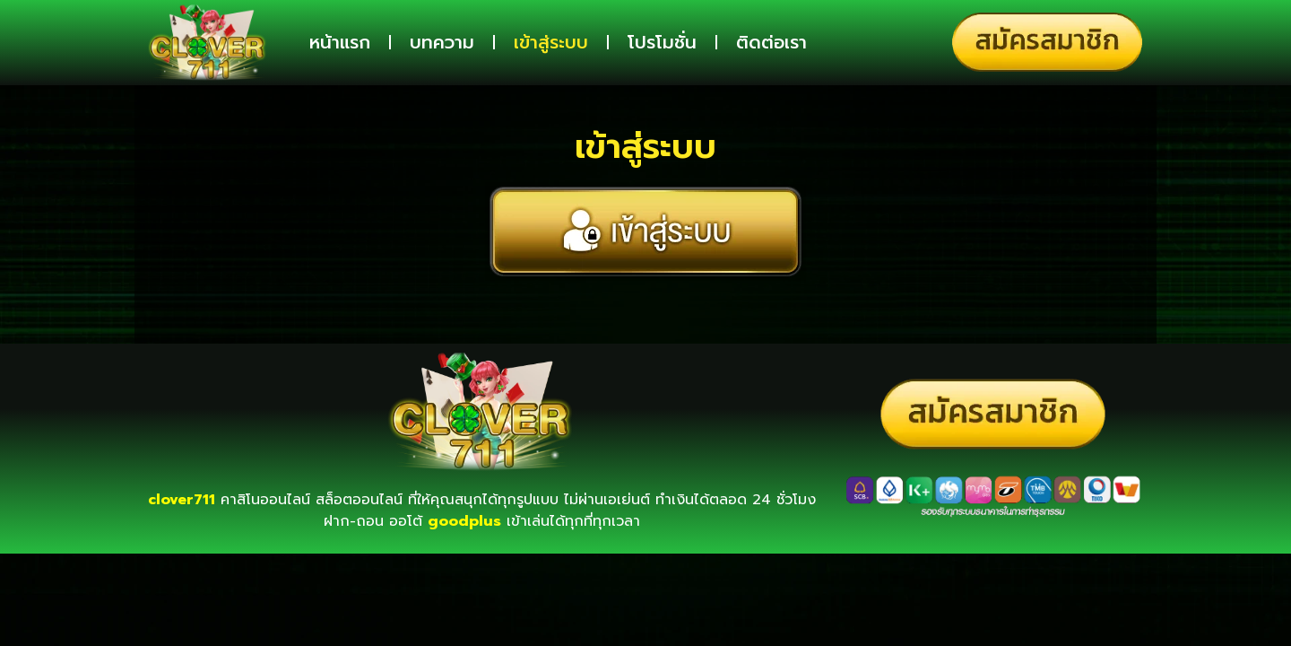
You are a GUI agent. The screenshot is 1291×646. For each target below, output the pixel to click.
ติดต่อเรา (771, 42)
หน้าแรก (339, 42)
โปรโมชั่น (662, 42)
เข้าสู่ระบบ (551, 42)
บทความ (442, 42)
